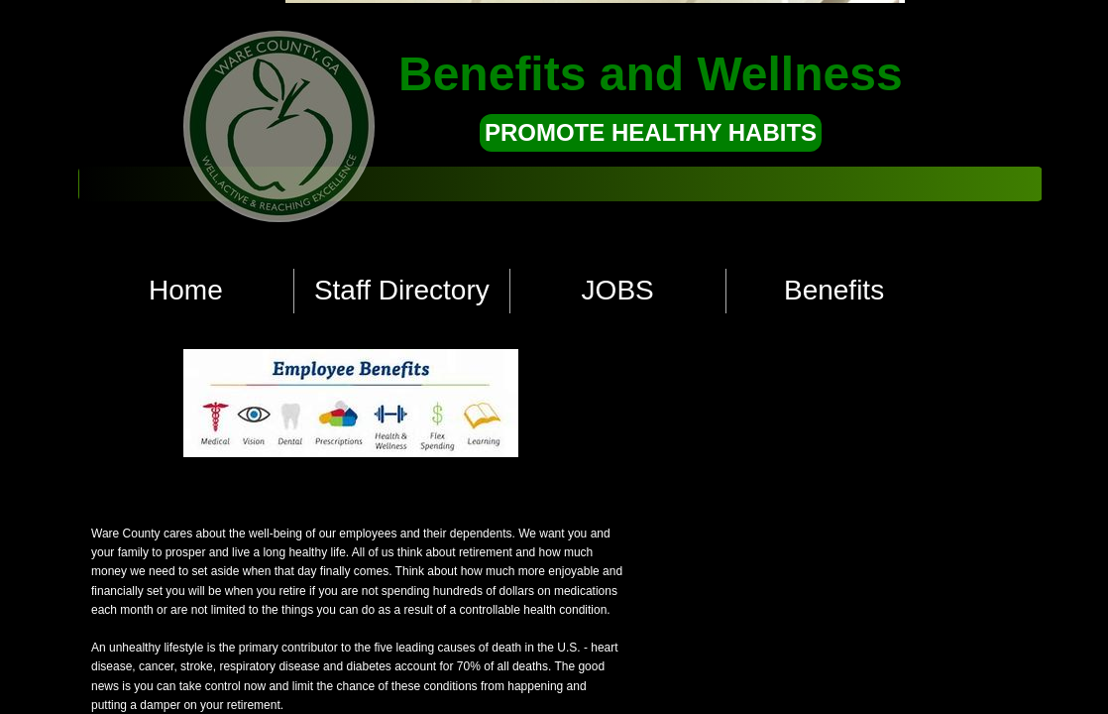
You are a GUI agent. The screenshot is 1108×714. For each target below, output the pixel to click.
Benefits (834, 290)
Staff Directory (402, 290)
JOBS (618, 290)
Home (186, 290)
